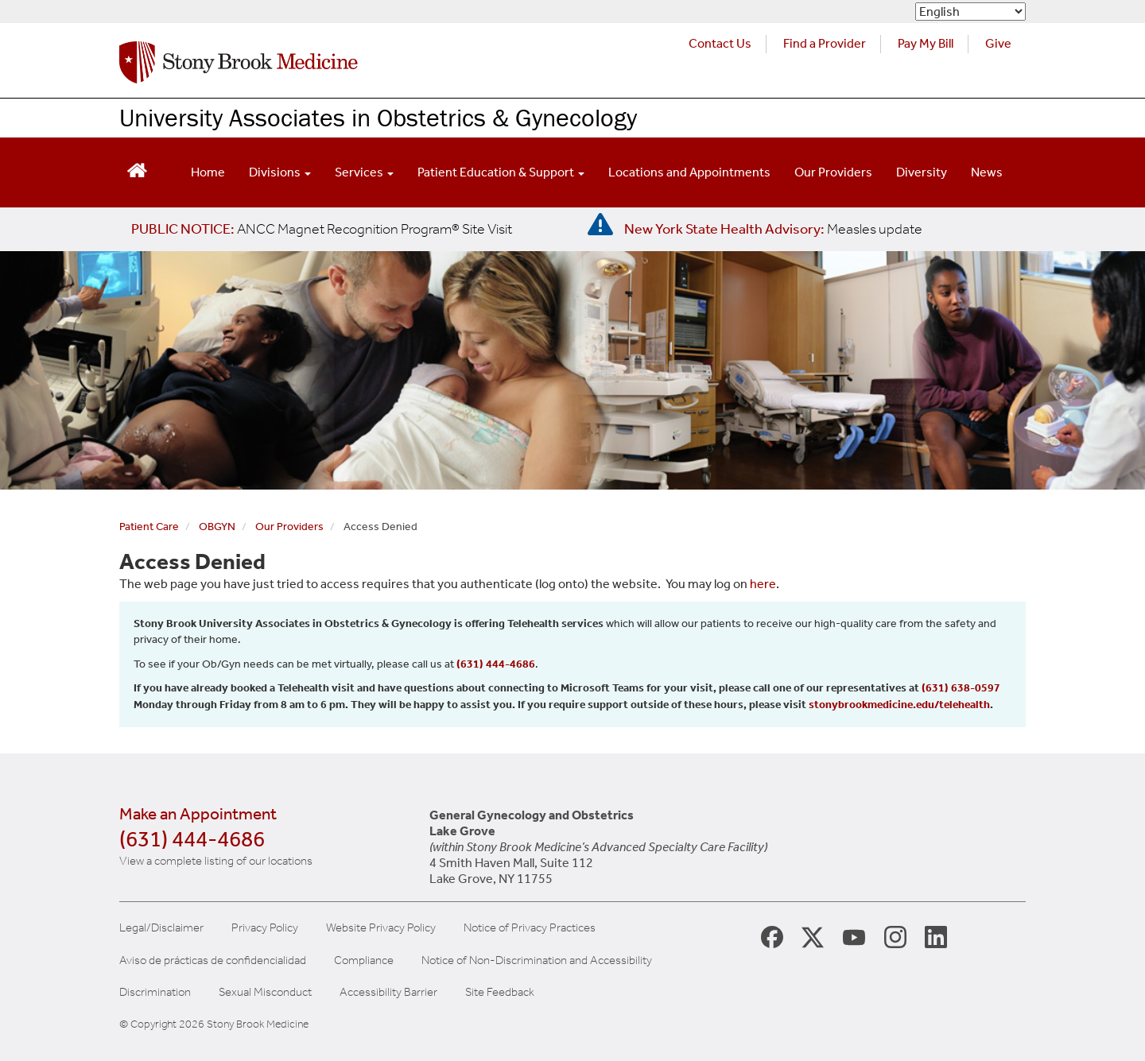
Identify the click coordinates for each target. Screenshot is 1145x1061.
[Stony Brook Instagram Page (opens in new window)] (895, 935)
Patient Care (149, 526)
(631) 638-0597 (961, 688)
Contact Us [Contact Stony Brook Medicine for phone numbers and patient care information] (720, 43)
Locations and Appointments (689, 172)
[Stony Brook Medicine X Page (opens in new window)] (813, 936)
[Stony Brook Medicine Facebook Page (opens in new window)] (772, 936)
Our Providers (833, 172)
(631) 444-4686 (495, 664)
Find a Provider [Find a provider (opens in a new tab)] (824, 43)
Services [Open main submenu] (364, 172)
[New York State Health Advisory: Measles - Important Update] (600, 225)
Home (208, 172)
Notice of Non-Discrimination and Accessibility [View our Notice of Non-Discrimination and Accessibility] (536, 960)
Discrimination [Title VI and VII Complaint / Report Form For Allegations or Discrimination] (155, 992)
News (987, 172)
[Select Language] (970, 11)
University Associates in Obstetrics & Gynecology (378, 117)
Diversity (921, 172)
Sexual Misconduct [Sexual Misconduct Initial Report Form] (265, 992)
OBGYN (217, 526)
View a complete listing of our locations (215, 861)
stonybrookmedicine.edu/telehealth (899, 704)
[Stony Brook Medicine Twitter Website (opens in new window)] (854, 936)
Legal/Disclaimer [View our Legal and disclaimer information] (161, 928)
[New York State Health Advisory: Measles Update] (773, 229)
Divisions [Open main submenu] (280, 172)
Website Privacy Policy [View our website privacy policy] (381, 928)
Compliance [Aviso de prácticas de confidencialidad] (364, 960)
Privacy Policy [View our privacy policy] (264, 928)
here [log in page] (763, 583)
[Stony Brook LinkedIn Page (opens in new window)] (936, 935)
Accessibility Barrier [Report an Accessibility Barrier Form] (388, 992)
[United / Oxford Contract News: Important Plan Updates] (321, 229)
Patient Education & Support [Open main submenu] (500, 172)
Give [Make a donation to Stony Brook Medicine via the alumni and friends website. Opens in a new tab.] (998, 43)
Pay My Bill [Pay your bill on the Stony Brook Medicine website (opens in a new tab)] (925, 43)
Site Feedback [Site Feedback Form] (499, 992)
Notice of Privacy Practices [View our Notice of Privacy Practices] (530, 928)
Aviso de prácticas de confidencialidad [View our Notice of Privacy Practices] (212, 960)
